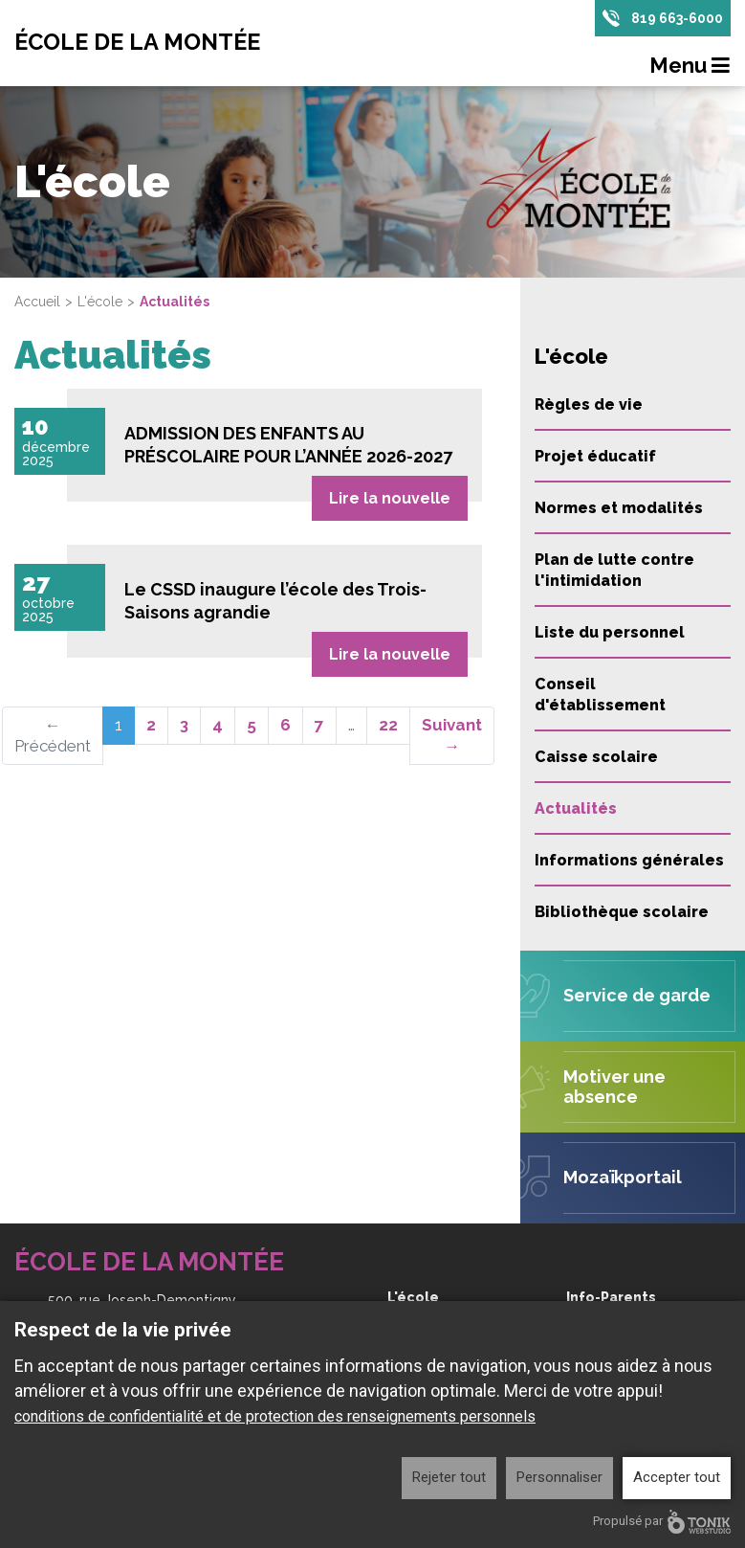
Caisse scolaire (596, 757)
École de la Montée (140, 43)
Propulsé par (662, 1522)
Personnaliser (559, 1477)
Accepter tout (676, 1477)
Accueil (37, 301)
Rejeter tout (449, 1477)
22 (388, 723)
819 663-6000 (677, 18)
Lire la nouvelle (389, 496)
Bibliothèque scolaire (622, 912)
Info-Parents (611, 1297)
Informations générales (629, 860)
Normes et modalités (619, 508)
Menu (690, 66)
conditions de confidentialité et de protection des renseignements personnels (275, 1416)
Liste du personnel (610, 632)
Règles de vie (589, 404)
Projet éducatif (595, 456)
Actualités (576, 808)
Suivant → (452, 733)
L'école (99, 301)
